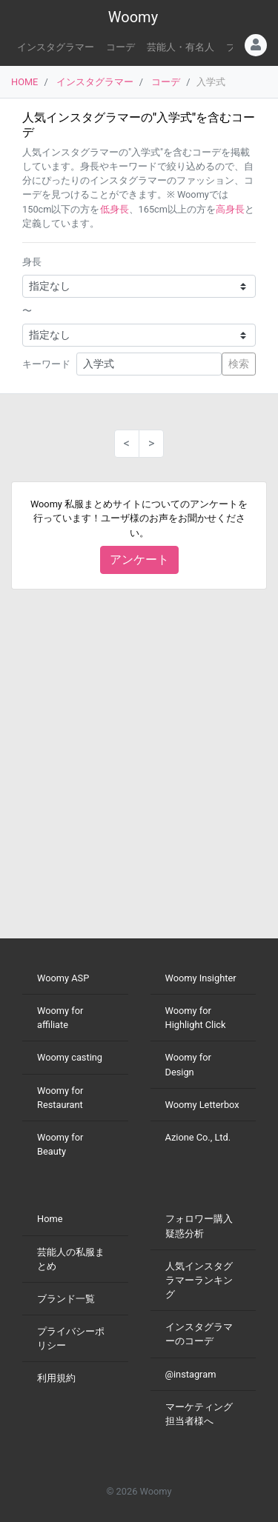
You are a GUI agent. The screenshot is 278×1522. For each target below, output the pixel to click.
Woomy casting (69, 1057)
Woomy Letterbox (202, 1104)
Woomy (133, 17)
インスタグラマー (55, 47)
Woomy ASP (63, 978)
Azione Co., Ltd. (198, 1137)
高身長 (230, 209)
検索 (238, 364)
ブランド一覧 (66, 1298)
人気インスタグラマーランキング (199, 1280)
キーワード (46, 364)
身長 (32, 261)
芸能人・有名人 (180, 47)
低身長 (114, 209)
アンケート (139, 560)
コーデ (120, 47)
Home (49, 1218)
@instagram (190, 1374)
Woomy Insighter (200, 978)
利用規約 (56, 1378)
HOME (24, 81)
